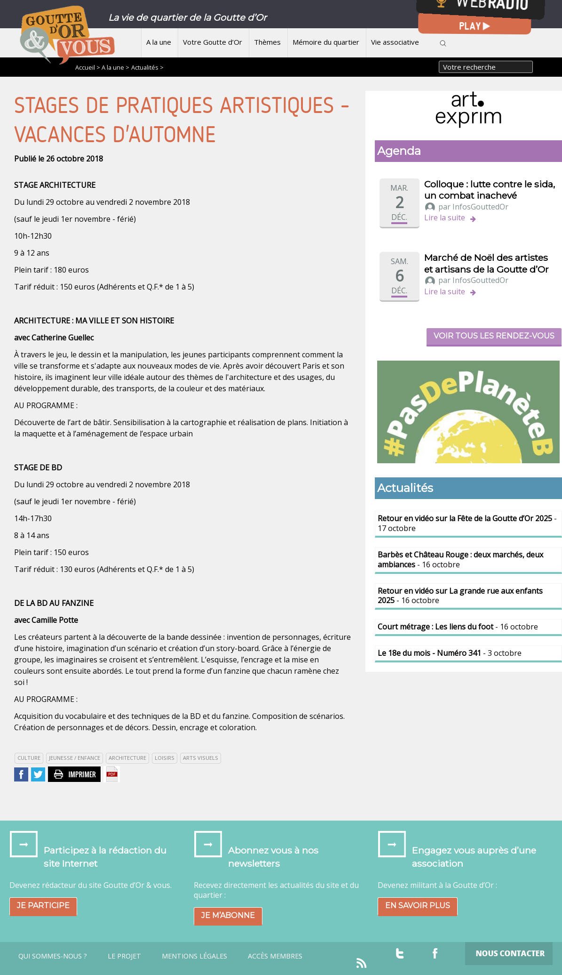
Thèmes (267, 42)
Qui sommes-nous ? (52, 956)
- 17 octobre (467, 523)
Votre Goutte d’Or (212, 42)
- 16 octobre (460, 559)
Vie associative (395, 42)
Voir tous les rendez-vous (494, 335)
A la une (158, 42)
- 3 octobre (450, 653)
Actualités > (147, 67)
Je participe (43, 905)
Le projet (124, 956)
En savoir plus (417, 905)
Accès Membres (275, 956)
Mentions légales (194, 956)
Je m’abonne (228, 915)
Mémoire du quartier (326, 42)
